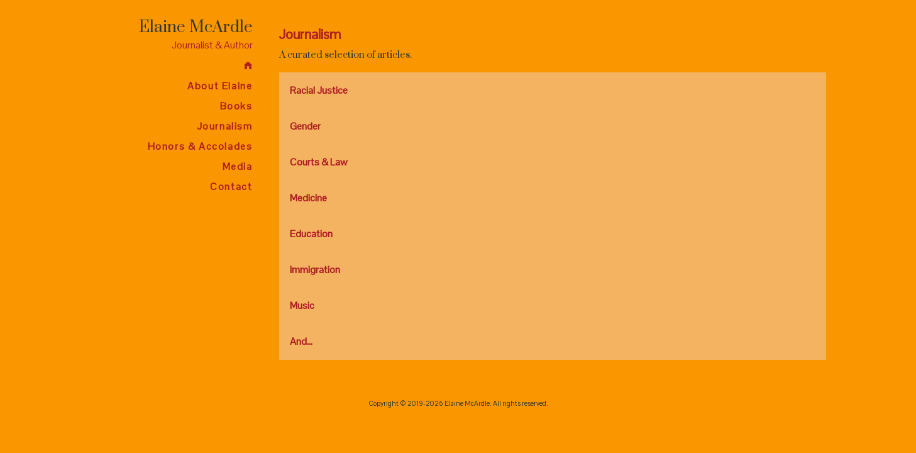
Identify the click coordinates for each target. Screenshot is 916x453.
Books (236, 106)
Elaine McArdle (196, 27)
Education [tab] (311, 233)
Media (238, 166)
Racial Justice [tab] (319, 90)
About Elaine (219, 85)
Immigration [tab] (315, 269)
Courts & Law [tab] (319, 162)
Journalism (225, 126)
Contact (231, 186)
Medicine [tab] (308, 197)
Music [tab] (302, 305)
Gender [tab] (305, 126)
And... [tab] (301, 341)
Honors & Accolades (200, 146)
